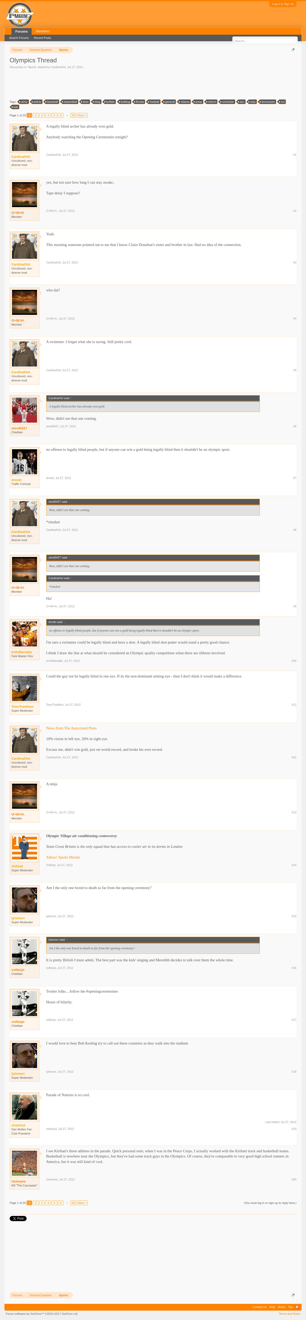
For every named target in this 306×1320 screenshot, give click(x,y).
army (23, 101)
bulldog (124, 101)
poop (198, 101)
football (153, 101)
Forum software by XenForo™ (42, 1313)
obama (184, 101)
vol (282, 101)
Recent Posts (42, 37)
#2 (294, 210)
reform (211, 101)
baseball (52, 101)
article (36, 101)
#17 (294, 1019)
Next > (82, 115)
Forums (21, 31)
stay (252, 101)
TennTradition (54, 704)
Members (43, 31)
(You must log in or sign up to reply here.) (270, 1202)
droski (50, 477)
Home (281, 1307)
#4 (294, 318)
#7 (294, 477)
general (169, 101)
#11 (294, 704)
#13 (294, 812)
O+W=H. (18, 213)
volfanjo (18, 970)
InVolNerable (54, 660)
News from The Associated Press (71, 728)
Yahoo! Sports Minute (63, 857)
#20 (294, 1179)
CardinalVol (58, 67)
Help (272, 1307)
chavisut (51, 1128)
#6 (294, 426)
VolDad (50, 865)
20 (73, 115)
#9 (294, 606)
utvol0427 (19, 428)
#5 (294, 370)
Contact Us (259, 1307)
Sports (32, 67)
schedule (227, 101)
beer (85, 101)
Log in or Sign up (283, 3)
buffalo (110, 101)
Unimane (18, 1181)
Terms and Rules (290, 1313)
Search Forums (19, 37)
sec (241, 101)
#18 (294, 1071)
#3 (294, 262)
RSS (297, 1307)
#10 (294, 660)
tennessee (267, 101)
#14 (294, 865)
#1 (294, 154)
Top (290, 1307)
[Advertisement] (105, 83)
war (15, 107)
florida (139, 101)
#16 (294, 967)
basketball (69, 101)
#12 (294, 757)
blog (96, 101)
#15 (294, 916)
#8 (294, 529)
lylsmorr (51, 916)
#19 (294, 1128)
